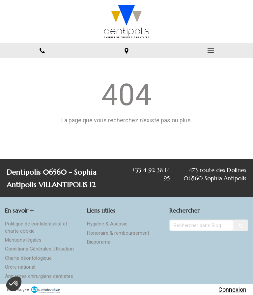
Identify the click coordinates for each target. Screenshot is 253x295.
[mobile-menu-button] (211, 50)
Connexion (232, 289)
